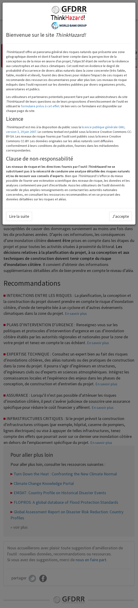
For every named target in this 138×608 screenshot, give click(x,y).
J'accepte (120, 216)
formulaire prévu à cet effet (40, 106)
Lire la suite (19, 216)
